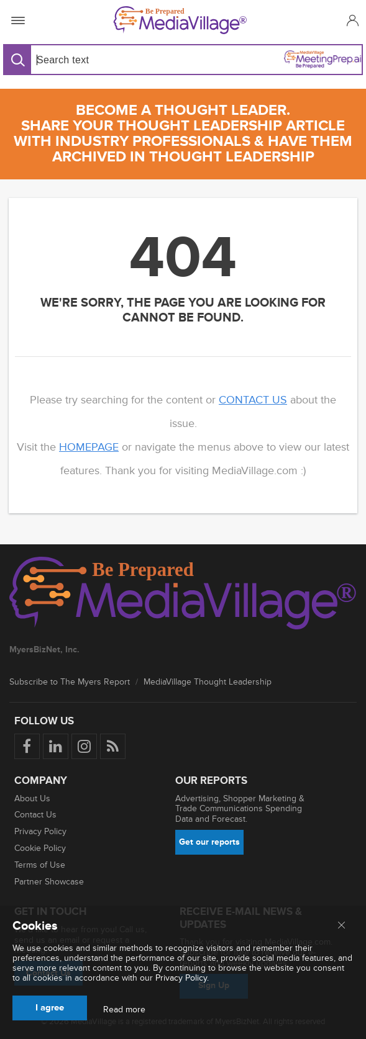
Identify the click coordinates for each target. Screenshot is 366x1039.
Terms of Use (39, 865)
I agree (49, 1008)
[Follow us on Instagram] (84, 746)
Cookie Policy (40, 848)
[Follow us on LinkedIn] (55, 746)
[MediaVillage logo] (183, 594)
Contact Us (35, 814)
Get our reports (209, 842)
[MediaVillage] (180, 20)
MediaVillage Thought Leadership (208, 682)
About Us (32, 798)
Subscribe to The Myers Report (69, 682)
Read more (124, 1010)
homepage (89, 447)
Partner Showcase (49, 881)
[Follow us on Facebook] (27, 746)
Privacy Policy (40, 831)
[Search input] (106, 60)
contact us (253, 400)
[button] (351, 20)
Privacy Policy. (182, 978)
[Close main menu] (341, 926)
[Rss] (113, 746)
